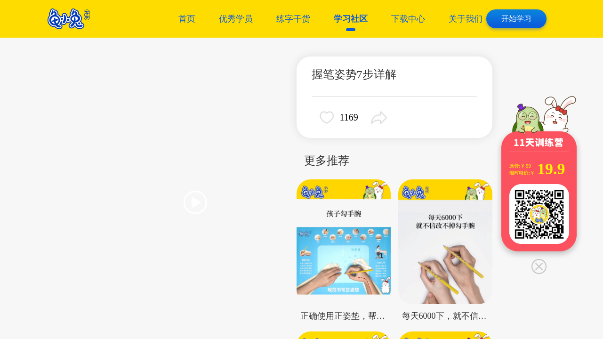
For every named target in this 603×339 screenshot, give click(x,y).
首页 (186, 19)
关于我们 (465, 19)
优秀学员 (236, 19)
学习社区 (351, 19)
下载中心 (408, 19)
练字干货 (293, 19)
